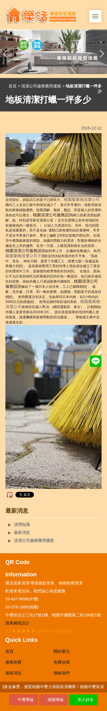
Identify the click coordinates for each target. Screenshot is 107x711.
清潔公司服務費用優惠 (41, 86)
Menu (97, 13)
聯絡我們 (62, 673)
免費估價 (62, 662)
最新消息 (22, 532)
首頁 (13, 86)
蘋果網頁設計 (17, 623)
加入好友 (86, 699)
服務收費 (13, 662)
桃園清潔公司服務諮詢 (53, 215)
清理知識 (22, 524)
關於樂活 (62, 651)
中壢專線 (26, 699)
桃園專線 (56, 699)
